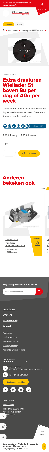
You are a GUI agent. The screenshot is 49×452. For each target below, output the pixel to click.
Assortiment (13, 30)
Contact (7, 326)
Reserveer (29, 153)
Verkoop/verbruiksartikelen (33, 30)
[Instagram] (28, 389)
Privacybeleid (8, 400)
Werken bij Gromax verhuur (14, 349)
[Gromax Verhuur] (20, 13)
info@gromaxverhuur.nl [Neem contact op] (18, 374)
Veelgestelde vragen (11, 341)
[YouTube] (21, 389)
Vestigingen (7, 333)
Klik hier (28, 2)
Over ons (7, 315)
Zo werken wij (10, 320)
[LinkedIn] (13, 389)
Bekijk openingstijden (16, 382)
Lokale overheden (10, 337)
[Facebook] (5, 389)
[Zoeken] (39, 291)
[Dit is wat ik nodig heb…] (23, 291)
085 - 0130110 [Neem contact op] (15, 367)
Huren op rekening (10, 345)
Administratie (8, 404)
